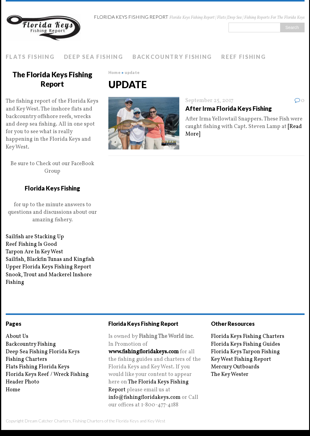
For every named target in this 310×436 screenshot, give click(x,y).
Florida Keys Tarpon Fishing (245, 352)
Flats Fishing (30, 56)
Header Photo (22, 382)
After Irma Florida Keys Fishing (228, 108)
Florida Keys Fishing (52, 188)
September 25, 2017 (209, 100)
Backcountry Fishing (172, 56)
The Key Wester (229, 374)
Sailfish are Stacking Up (35, 237)
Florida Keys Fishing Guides (245, 344)
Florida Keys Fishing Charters (247, 336)
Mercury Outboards (235, 367)
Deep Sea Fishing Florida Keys (43, 352)
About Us (17, 336)
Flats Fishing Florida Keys (37, 367)
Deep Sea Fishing (93, 56)
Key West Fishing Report (241, 359)
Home (13, 390)
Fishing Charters (26, 359)
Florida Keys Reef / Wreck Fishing (47, 374)
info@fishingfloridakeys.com (144, 397)
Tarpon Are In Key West (34, 252)
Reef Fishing (243, 56)
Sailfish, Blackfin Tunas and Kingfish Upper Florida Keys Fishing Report (50, 263)
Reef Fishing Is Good (31, 244)
